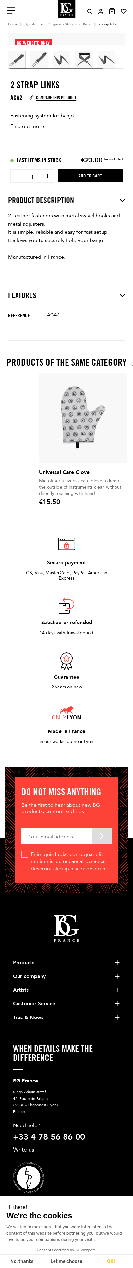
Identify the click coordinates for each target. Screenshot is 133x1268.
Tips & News (28, 1017)
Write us (23, 1150)
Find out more (27, 126)
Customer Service (34, 1003)
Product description (66, 200)
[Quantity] (32, 177)
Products (23, 962)
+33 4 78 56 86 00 (49, 1137)
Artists (21, 990)
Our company (29, 976)
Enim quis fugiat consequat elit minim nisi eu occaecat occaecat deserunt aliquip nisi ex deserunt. (70, 861)
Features (66, 295)
